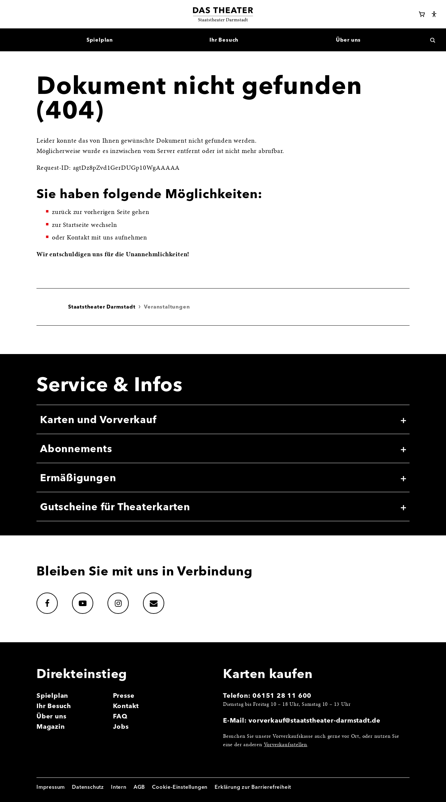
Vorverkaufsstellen (285, 744)
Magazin (50, 726)
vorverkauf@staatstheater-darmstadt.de (314, 720)
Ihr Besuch (53, 706)
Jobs (121, 726)
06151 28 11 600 (281, 695)
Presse (124, 695)
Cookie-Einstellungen (180, 787)
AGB (139, 787)
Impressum (50, 787)
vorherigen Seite (107, 212)
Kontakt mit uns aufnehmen (107, 238)
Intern (119, 787)
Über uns (51, 716)
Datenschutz (88, 787)
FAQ (120, 716)
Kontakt (126, 706)
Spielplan (52, 695)
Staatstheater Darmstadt (101, 306)
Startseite (76, 225)
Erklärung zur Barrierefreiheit (253, 787)
